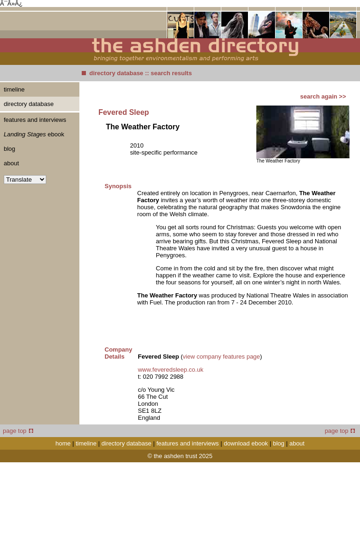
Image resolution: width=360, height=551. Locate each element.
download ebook (246, 443)
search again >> (323, 96)
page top (18, 430)
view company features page (221, 356)
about (11, 163)
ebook (34, 134)
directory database (116, 73)
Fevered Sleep (124, 112)
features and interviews (35, 119)
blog (9, 148)
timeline (14, 89)
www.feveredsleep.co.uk (170, 369)
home (63, 443)
